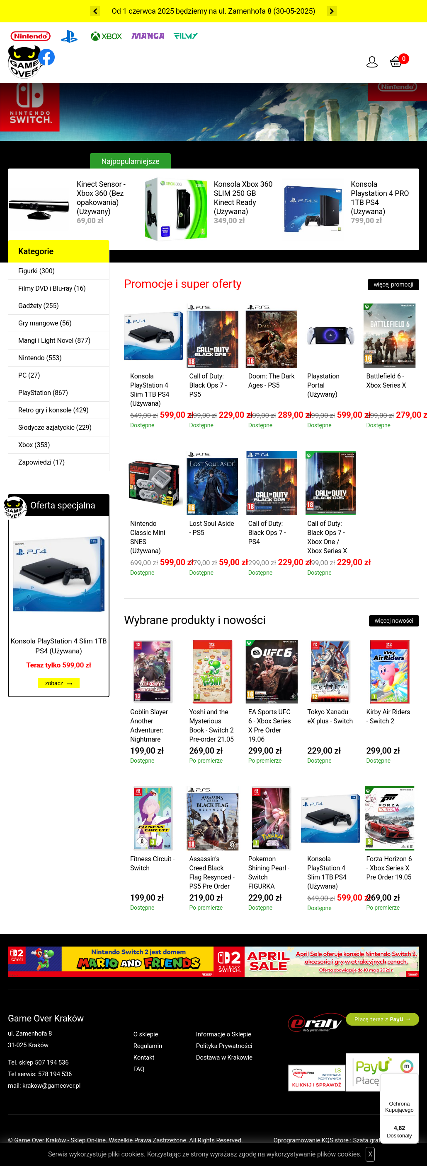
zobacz (59, 683)
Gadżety (30, 306)
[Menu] (414, 1078)
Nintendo (31, 358)
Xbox (25, 445)
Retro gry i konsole (45, 410)
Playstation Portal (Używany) (323, 385)
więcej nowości (394, 620)
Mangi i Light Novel (45, 340)
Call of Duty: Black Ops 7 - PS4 (267, 533)
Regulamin (147, 1046)
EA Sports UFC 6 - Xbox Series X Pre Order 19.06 (269, 725)
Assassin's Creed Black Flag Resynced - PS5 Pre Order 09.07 (211, 874)
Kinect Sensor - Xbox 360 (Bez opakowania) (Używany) (101, 198)
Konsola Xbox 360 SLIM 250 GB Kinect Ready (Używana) (243, 198)
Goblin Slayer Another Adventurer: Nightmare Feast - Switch (150, 727)
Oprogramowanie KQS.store (311, 1140)
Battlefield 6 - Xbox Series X (386, 380)
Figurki (28, 271)
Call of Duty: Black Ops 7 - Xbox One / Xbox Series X (327, 537)
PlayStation (34, 393)
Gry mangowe (38, 323)
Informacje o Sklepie (223, 1034)
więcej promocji (393, 284)
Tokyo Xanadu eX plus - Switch (330, 716)
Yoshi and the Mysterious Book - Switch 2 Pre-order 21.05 (211, 725)
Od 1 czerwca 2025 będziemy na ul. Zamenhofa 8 (192, 11)
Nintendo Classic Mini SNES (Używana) (147, 537)
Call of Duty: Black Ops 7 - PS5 (208, 385)
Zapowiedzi (34, 462)
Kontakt (144, 1057)
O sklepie (145, 1034)
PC (22, 375)
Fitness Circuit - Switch (152, 863)
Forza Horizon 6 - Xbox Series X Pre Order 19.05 (389, 868)
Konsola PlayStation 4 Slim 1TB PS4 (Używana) (59, 646)
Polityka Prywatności (224, 1046)
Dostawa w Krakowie (224, 1057)
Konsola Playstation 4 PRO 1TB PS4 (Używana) (380, 198)
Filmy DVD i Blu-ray (45, 288)
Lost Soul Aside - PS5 (211, 528)
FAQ (139, 1069)
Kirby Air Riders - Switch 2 (388, 716)
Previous (95, 11)
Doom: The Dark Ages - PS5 (271, 380)
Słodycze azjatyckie (46, 427)
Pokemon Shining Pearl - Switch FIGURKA (268, 872)
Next (332, 11)
